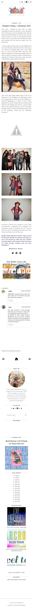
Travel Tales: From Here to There (16, 572)
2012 (16, 499)
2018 (16, 488)
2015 (16, 494)
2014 (16, 495)
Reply (10, 300)
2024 (16, 477)
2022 (16, 481)
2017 (16, 490)
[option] (16, 271)
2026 (16, 475)
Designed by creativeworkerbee (16, 605)
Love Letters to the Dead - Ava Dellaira (16, 527)
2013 (16, 497)
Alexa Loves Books (15, 602)
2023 (16, 479)
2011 (16, 501)
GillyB (10, 291)
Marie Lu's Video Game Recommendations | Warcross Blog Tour (17, 550)
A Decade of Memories (16, 274)
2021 (16, 482)
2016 (16, 492)
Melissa (26, 46)
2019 (16, 486)
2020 (16, 484)
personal (21, 248)
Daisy (10, 307)
